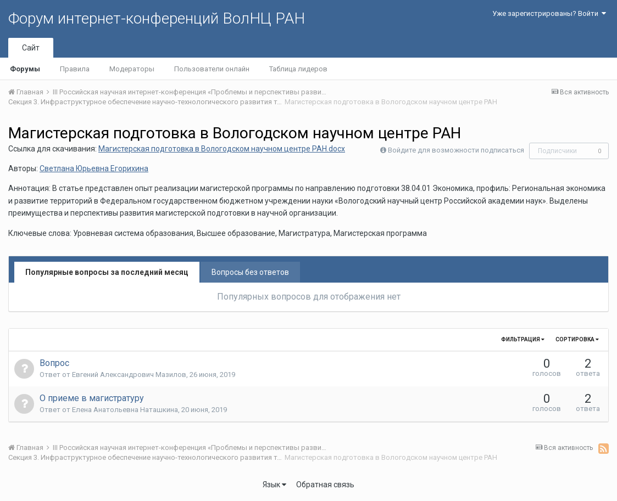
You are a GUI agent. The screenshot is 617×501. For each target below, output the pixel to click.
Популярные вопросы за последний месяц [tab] (106, 272)
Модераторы (131, 69)
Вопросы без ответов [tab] (250, 272)
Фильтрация (522, 339)
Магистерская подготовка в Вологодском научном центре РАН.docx (221, 148)
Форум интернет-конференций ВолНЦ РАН (156, 18)
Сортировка (577, 339)
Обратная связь (325, 484)
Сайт (31, 47)
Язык (274, 484)
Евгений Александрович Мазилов (129, 374)
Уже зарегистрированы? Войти (549, 13)
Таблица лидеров (298, 69)
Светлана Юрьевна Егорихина (94, 168)
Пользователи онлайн (211, 69)
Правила (75, 69)
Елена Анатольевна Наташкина (125, 410)
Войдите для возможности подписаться (456, 150)
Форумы (25, 69)
